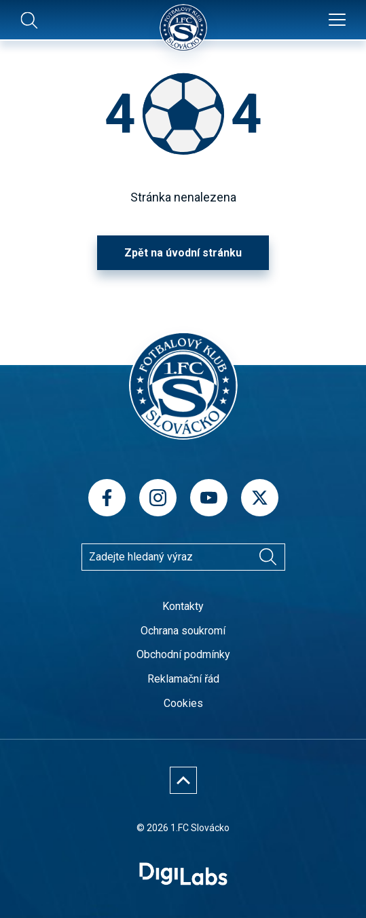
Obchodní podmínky (183, 654)
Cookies (183, 703)
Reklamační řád (183, 678)
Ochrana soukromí (183, 630)
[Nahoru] (183, 780)
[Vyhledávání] (268, 557)
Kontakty (183, 606)
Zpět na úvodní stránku (183, 252)
